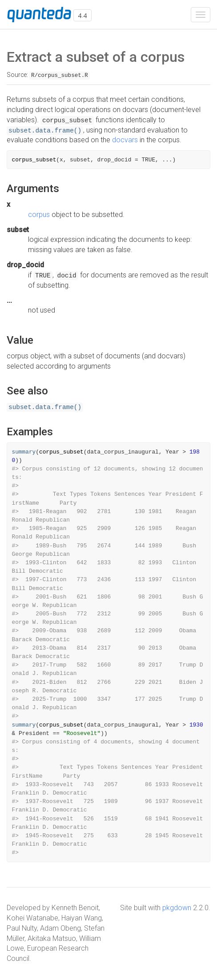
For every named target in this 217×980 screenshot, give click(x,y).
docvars (125, 140)
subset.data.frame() (44, 130)
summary (24, 452)
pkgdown (176, 908)
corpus (39, 214)
